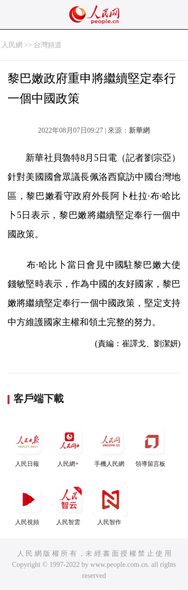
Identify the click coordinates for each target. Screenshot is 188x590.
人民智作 (110, 504)
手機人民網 (110, 445)
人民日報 (28, 445)
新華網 (139, 130)
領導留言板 (151, 445)
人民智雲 (69, 504)
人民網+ (69, 445)
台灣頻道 (48, 45)
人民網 (12, 45)
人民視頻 (28, 504)
